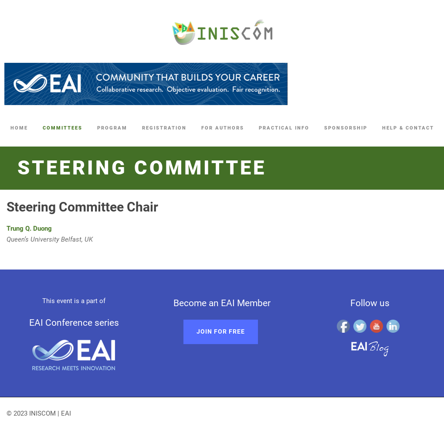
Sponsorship (345, 128)
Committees (62, 128)
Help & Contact (408, 128)
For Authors (222, 128)
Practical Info (284, 128)
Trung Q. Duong (29, 228)
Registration (164, 128)
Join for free (221, 331)
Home (19, 128)
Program (112, 128)
